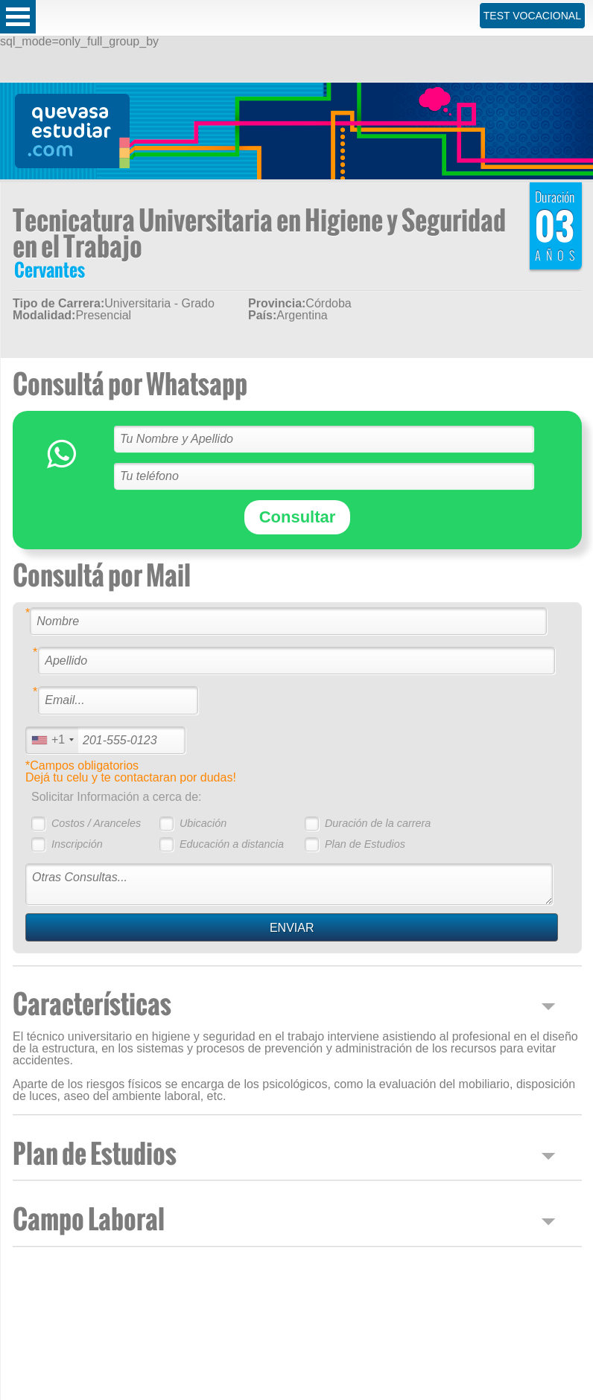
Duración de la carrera (378, 823)
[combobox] (52, 740)
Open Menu (18, 16)
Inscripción (77, 844)
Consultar (297, 517)
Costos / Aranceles (96, 823)
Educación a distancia (232, 844)
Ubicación (203, 823)
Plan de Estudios (365, 844)
